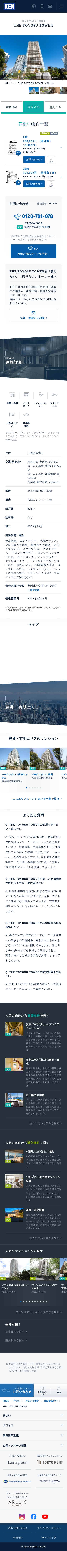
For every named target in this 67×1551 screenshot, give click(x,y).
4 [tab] (35, 787)
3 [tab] (32, 787)
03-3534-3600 (33, 223)
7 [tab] (37, 1301)
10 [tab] (46, 1301)
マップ (45, 227)
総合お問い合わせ (17, 1528)
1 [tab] (26, 787)
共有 (59, 1392)
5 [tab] (37, 787)
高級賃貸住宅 (51, 1401)
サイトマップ (49, 1538)
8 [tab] (40, 1301)
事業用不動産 (11, 1435)
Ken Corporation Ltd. (9, 6)
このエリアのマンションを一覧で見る (36, 798)
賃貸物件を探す (15, 1331)
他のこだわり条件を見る (44, 1123)
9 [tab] (43, 1301)
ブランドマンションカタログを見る (37, 1312)
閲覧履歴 (34, 6)
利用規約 (18, 1538)
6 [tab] (40, 787)
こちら (23, 989)
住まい (17, 1401)
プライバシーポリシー (49, 1528)
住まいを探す (32, 1401)
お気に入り (42, 6)
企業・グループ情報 (14, 1445)
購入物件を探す (15, 1340)
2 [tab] (29, 787)
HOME (6, 1401)
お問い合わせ (50, 6)
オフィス (8, 1425)
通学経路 (35, 590)
